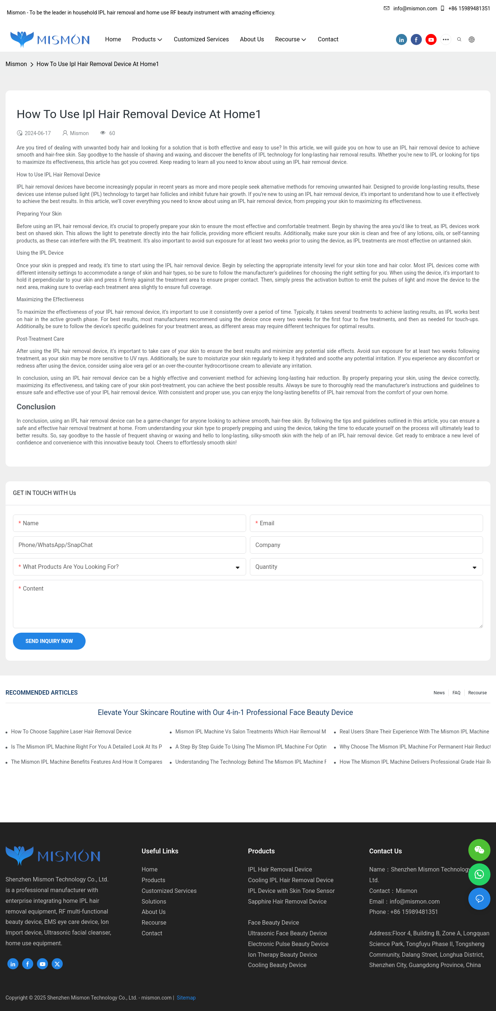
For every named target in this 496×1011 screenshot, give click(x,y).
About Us (154, 911)
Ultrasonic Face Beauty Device (287, 933)
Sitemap (186, 998)
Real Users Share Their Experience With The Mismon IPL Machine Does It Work (415, 732)
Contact (152, 933)
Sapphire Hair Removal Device (287, 901)
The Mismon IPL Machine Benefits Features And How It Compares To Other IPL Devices (86, 762)
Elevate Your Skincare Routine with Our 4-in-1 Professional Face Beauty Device (225, 712)
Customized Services (169, 890)
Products (153, 880)
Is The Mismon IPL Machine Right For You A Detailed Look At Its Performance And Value (86, 747)
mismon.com (156, 998)
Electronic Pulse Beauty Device (288, 944)
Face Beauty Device (273, 922)
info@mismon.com (410, 8)
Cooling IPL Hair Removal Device (291, 880)
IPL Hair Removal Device (280, 869)
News (439, 692)
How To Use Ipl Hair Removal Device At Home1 (98, 64)
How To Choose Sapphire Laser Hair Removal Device (71, 732)
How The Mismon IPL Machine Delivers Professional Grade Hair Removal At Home (415, 762)
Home (150, 869)
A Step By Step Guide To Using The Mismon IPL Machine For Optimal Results (250, 747)
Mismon (16, 64)
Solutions (154, 901)
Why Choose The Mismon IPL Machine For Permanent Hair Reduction (415, 747)
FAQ (456, 692)
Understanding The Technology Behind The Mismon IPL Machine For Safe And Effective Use (250, 762)
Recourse (477, 692)
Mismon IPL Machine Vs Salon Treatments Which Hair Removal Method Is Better (250, 732)
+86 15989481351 (465, 8)
